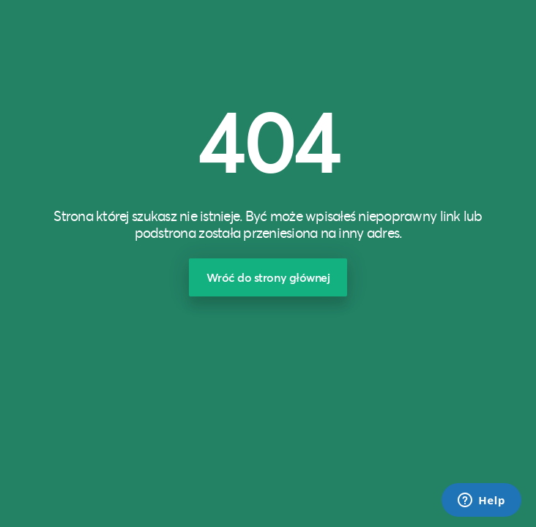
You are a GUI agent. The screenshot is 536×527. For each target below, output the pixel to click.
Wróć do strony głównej (268, 277)
